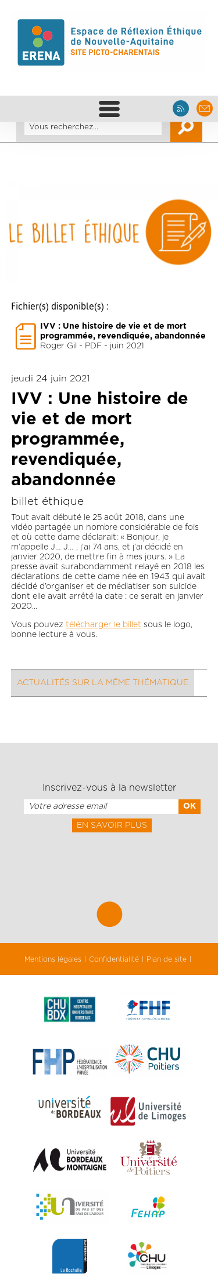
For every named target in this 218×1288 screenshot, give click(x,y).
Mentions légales (52, 959)
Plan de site (166, 959)
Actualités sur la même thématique (102, 683)
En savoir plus (112, 825)
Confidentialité (114, 959)
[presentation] (109, 858)
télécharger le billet (103, 625)
